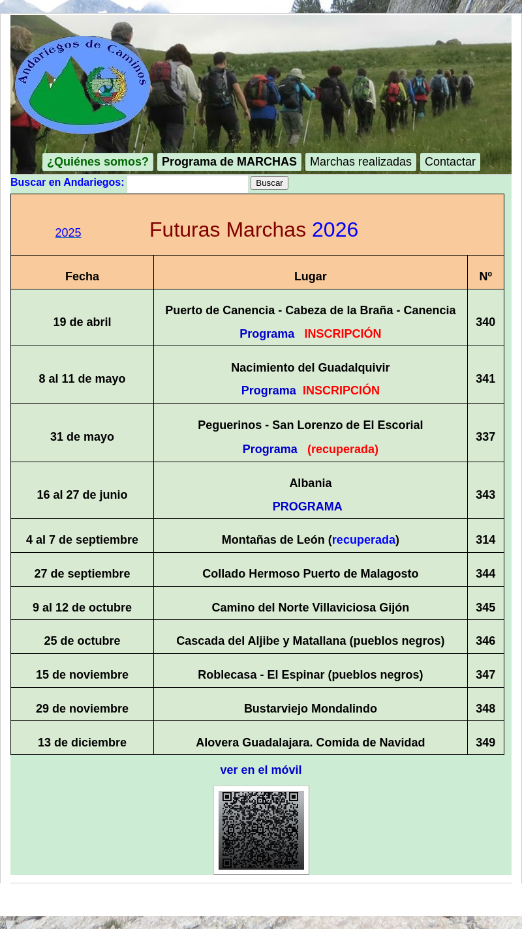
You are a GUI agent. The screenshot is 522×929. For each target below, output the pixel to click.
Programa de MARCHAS (229, 161)
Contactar (450, 161)
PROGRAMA (307, 506)
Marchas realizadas (361, 161)
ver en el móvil (260, 769)
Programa (266, 333)
